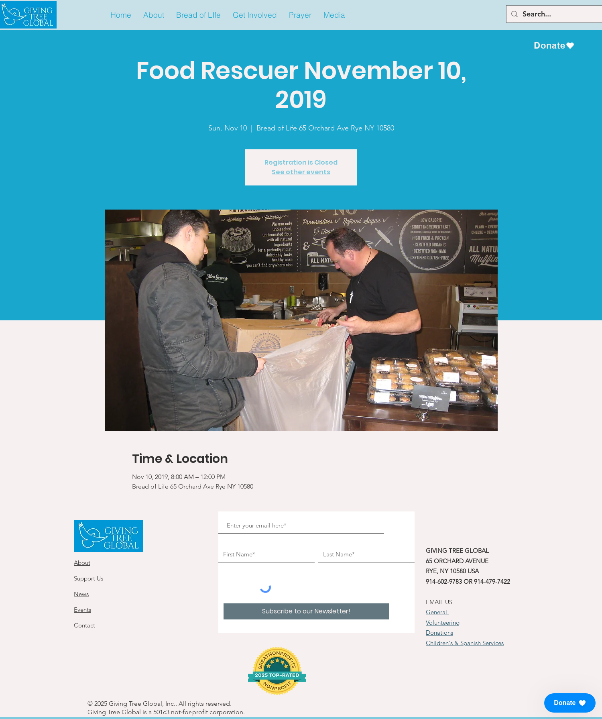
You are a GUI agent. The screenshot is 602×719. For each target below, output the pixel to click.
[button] (153, 15)
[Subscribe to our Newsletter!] (306, 611)
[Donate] (554, 45)
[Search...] (559, 14)
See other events (301, 172)
